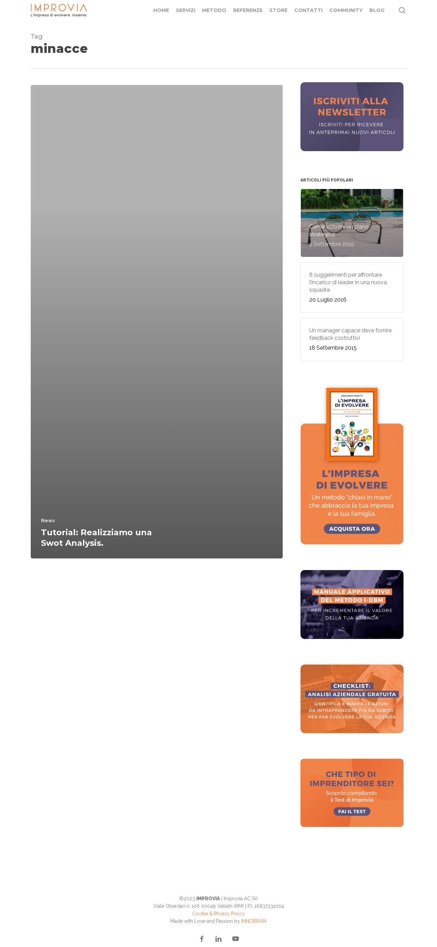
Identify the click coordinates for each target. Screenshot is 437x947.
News (48, 520)
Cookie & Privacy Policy (218, 913)
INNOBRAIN (254, 921)
